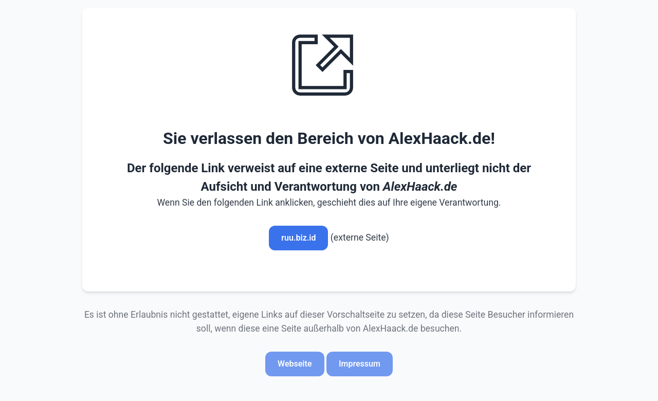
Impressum (359, 364)
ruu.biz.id (298, 238)
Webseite (295, 364)
